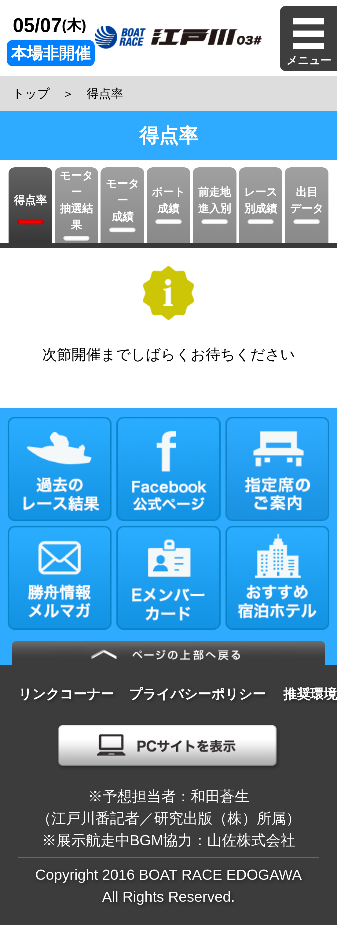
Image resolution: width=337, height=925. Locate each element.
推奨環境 (310, 693)
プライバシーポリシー (197, 693)
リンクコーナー (66, 693)
